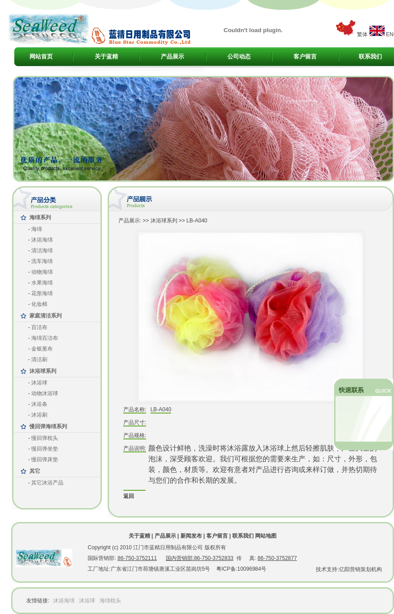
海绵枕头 (110, 600)
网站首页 (41, 56)
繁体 (362, 34)
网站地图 (266, 536)
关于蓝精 (106, 56)
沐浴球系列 (164, 220)
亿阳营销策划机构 (360, 569)
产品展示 (172, 56)
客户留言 (305, 56)
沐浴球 (87, 600)
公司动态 (239, 56)
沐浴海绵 (64, 600)
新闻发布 (191, 536)
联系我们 (370, 56)
